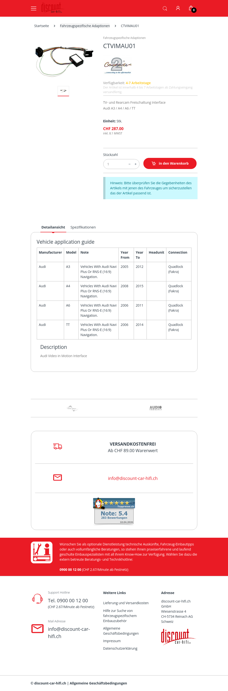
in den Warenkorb (170, 163)
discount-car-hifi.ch (50, 683)
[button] (165, 8)
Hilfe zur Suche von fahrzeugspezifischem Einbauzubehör (120, 615)
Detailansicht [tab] (53, 227)
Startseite (41, 25)
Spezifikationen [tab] (83, 227)
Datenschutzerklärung (120, 648)
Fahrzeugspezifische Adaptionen (85, 25)
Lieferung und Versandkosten (126, 603)
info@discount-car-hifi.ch (133, 478)
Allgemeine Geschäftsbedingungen (121, 631)
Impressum (112, 641)
